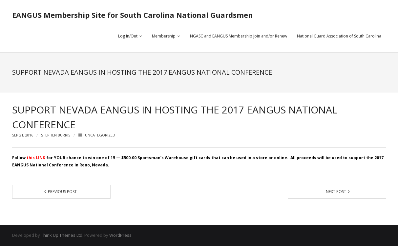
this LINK (36, 157)
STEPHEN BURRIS (55, 135)
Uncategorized (100, 135)
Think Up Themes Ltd (61, 235)
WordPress (120, 235)
